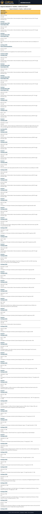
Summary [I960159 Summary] (3, 409)
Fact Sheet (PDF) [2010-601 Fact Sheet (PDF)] (4, 129)
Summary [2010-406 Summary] (3, 140)
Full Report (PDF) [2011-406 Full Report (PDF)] (4, 120)
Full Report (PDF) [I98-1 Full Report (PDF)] (4, 400)
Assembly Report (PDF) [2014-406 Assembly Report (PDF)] (5, 88)
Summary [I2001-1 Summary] (3, 317)
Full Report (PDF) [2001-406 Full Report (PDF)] (4, 326)
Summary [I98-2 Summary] (3, 380)
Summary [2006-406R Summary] (3, 188)
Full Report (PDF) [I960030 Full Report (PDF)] (4, 436)
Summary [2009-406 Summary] (3, 150)
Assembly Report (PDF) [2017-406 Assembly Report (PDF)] (5, 34)
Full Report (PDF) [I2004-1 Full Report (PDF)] (4, 209)
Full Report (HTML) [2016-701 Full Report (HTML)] (4, 53)
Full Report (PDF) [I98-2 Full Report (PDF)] (4, 382)
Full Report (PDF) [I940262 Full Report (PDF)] (4, 452)
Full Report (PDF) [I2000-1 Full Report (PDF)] (4, 344)
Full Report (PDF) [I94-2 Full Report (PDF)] (4, 491)
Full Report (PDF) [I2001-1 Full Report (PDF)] (4, 318)
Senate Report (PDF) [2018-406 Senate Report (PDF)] (5, 24)
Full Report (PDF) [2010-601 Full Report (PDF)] (4, 132)
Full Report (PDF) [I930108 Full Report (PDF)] (4, 508)
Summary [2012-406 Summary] (3, 108)
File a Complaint (31, 512)
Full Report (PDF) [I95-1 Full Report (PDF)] (4, 474)
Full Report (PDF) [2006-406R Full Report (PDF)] (4, 190)
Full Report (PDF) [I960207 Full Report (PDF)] (4, 392)
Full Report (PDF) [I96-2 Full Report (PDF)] (4, 443)
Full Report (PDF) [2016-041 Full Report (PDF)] (4, 44)
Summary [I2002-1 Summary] (3, 280)
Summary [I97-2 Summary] (3, 418)
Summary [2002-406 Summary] (3, 289)
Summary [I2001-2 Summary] (3, 298)
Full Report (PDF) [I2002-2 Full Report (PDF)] (4, 273)
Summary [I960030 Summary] (3, 434)
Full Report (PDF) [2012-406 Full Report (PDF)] (4, 110)
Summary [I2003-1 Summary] (3, 244)
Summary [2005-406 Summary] (3, 198)
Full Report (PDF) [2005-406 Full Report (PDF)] (4, 200)
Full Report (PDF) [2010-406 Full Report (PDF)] (4, 142)
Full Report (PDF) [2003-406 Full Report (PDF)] (4, 255)
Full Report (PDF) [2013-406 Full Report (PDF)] (4, 100)
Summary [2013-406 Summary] (3, 98)
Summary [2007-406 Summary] (3, 178)
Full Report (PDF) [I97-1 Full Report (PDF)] (4, 427)
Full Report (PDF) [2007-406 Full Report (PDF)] (4, 180)
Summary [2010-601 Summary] (3, 130)
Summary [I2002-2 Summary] (3, 271)
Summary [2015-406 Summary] (3, 75)
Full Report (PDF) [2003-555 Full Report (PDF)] (4, 227)
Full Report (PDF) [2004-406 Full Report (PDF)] (4, 219)
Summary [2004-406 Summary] (3, 217)
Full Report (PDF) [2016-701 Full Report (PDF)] (4, 55)
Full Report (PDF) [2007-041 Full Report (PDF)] (4, 169)
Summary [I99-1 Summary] (3, 370)
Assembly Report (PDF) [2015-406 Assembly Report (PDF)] (5, 77)
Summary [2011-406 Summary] (3, 119)
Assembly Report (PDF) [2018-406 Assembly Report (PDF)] (5, 23)
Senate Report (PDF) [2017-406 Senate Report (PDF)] (5, 36)
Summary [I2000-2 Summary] (3, 333)
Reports (26, 512)
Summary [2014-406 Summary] (3, 87)
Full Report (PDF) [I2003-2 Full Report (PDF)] (4, 236)
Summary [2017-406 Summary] (3, 33)
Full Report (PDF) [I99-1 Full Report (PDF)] (4, 372)
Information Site (25, 2)
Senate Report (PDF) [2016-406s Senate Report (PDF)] (5, 66)
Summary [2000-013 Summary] (3, 308)
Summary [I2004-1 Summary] (3, 207)
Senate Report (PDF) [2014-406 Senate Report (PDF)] (5, 90)
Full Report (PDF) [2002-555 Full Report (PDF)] (4, 264)
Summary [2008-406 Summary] (3, 161)
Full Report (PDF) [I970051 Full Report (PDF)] (4, 354)
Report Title (3, 13)
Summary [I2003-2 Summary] (3, 235)
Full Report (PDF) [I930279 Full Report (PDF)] (4, 483)
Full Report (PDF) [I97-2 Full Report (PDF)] (4, 419)
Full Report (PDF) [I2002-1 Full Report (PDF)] (4, 282)
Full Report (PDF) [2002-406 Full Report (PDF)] (4, 291)
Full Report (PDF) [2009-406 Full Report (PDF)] (4, 152)
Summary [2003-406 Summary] (3, 254)
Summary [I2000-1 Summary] (3, 342)
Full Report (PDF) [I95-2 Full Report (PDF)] (4, 467)
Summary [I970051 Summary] (3, 352)
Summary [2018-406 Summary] (3, 21)
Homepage (22, 512)
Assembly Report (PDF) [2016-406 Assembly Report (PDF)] (5, 65)
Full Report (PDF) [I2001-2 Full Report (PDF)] (4, 299)
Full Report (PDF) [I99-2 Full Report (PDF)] (4, 363)
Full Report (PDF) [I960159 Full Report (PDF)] (4, 411)
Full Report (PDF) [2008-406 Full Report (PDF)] (4, 162)
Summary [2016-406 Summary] (3, 63)
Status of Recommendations (6, 46)
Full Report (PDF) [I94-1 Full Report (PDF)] (4, 500)
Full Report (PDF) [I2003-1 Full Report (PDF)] (4, 245)
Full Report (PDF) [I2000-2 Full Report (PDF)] (4, 335)
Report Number (4, 12)
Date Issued (3, 10)
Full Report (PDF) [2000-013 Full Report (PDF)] (4, 310)
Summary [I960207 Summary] (3, 390)
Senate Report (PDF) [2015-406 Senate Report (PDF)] (5, 78)
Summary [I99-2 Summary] (3, 361)
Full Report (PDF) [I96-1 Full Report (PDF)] (4, 459)
